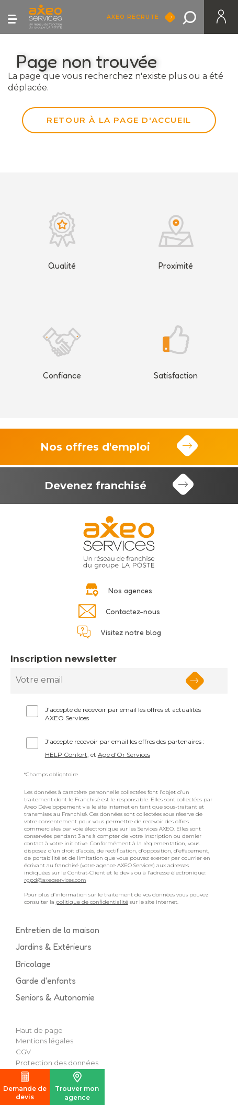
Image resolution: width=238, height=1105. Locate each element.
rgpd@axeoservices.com (55, 880)
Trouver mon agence (77, 1086)
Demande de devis (25, 1086)
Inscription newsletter (63, 658)
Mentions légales (44, 1041)
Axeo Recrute (135, 17)
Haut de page (39, 1030)
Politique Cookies (46, 1073)
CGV (23, 1052)
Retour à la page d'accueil (119, 120)
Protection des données (57, 1062)
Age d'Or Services (124, 754)
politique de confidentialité (92, 902)
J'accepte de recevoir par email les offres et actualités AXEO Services (123, 714)
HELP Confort (66, 754)
